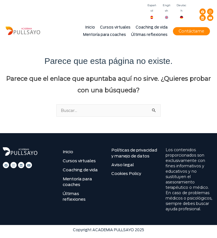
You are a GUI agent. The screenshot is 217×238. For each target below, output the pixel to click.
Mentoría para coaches (104, 35)
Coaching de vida (152, 27)
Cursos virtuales (115, 27)
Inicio (90, 27)
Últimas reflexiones (149, 35)
